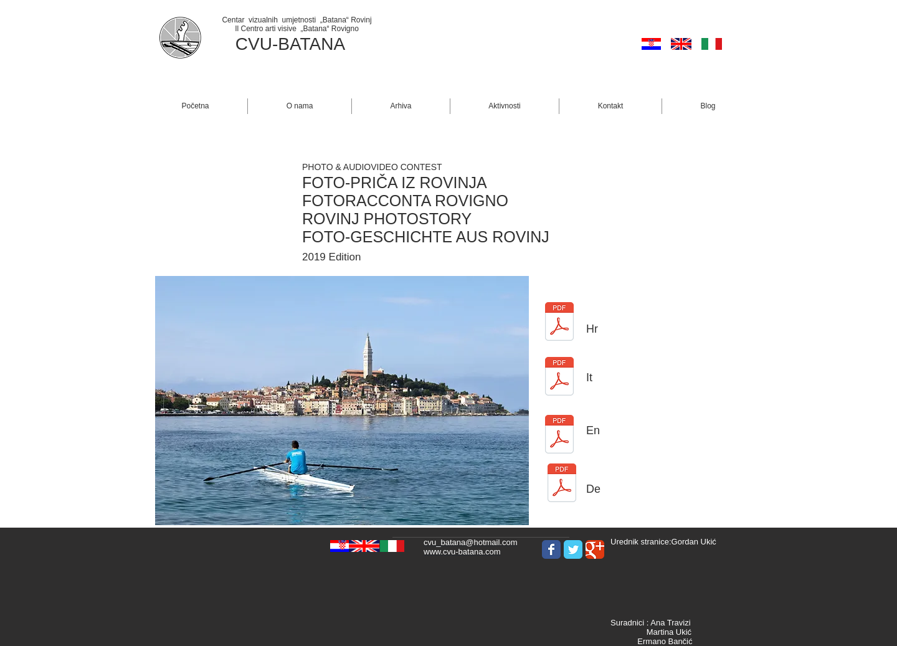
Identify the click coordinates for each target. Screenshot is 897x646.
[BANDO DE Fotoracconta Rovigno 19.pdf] (561, 484)
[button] (299, 106)
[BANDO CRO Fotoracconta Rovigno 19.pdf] (559, 323)
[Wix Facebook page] (551, 549)
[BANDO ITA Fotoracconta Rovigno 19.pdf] (559, 378)
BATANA (311, 44)
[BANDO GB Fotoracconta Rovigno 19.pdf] (559, 435)
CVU (253, 44)
